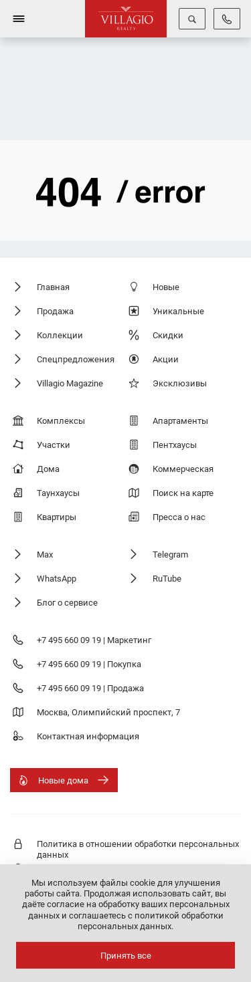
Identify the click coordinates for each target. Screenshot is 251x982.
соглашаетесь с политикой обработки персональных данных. (146, 920)
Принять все (125, 956)
